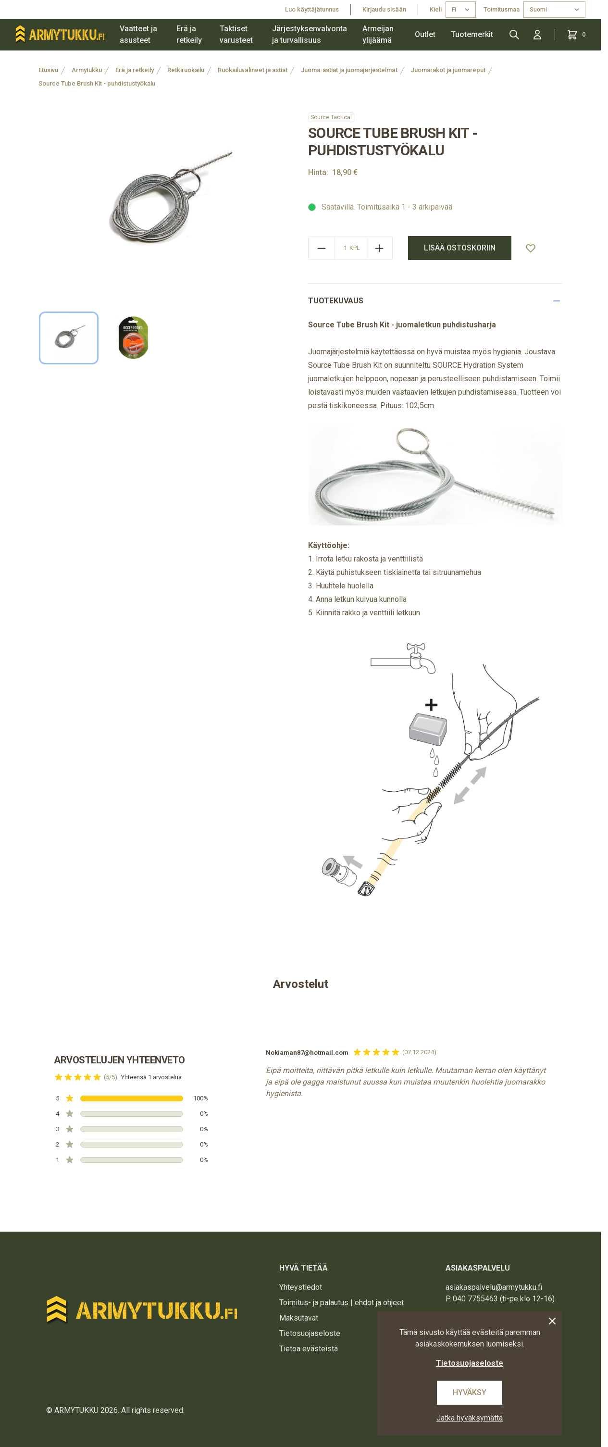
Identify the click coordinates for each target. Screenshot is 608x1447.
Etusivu (48, 70)
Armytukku (87, 70)
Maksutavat (298, 1317)
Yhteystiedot (300, 1287)
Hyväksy (469, 1392)
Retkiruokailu (185, 70)
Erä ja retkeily (189, 34)
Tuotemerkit (472, 34)
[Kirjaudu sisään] (537, 34)
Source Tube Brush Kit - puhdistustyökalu (96, 83)
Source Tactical (331, 117)
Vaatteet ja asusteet (138, 34)
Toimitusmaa (502, 9)
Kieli (436, 9)
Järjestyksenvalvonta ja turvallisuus (309, 34)
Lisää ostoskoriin (460, 247)
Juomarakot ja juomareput (448, 70)
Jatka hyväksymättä (469, 1417)
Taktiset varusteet (236, 34)
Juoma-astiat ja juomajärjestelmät (349, 70)
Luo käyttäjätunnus (312, 9)
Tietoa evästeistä (308, 1348)
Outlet (425, 34)
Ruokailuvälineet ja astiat (252, 70)
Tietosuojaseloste (309, 1333)
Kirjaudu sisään (384, 9)
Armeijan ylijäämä (378, 34)
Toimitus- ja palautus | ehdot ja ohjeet (341, 1302)
